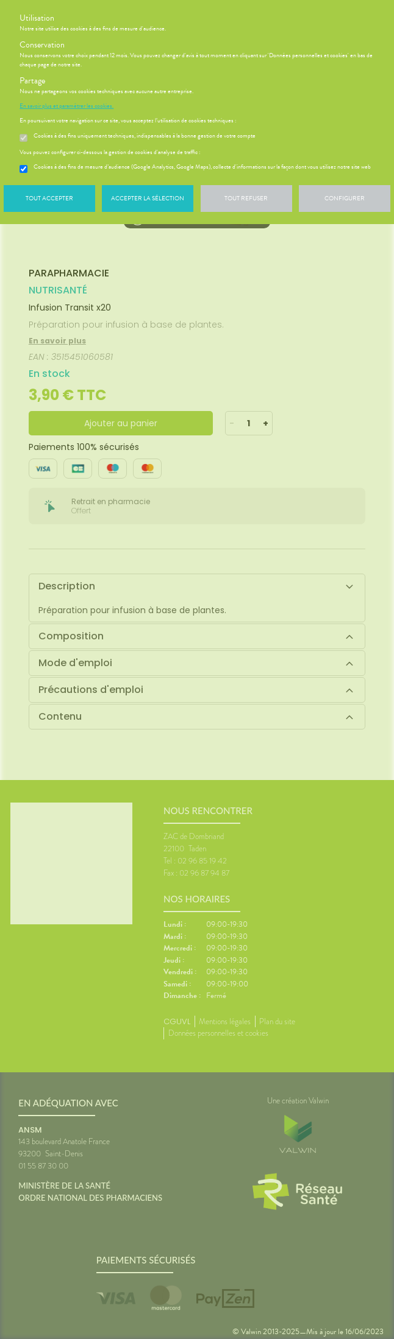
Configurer (344, 198)
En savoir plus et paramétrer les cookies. (66, 106)
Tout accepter (49, 198)
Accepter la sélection (147, 198)
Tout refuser (246, 198)
